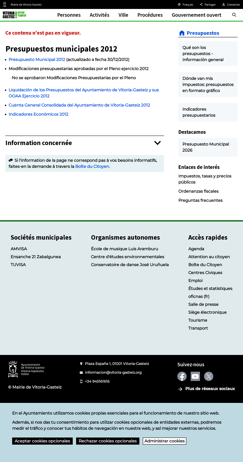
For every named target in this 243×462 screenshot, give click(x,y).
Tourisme (197, 342)
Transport (198, 350)
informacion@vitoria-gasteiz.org (113, 395)
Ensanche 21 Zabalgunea (36, 279)
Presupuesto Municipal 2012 (37, 59)
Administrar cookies (164, 441)
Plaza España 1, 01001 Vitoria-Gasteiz (117, 386)
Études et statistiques (210, 310)
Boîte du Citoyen (205, 287)
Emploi (195, 302)
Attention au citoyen (209, 279)
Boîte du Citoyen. (92, 166)
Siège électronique (207, 334)
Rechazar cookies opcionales (108, 441)
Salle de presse (203, 326)
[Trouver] (234, 15)
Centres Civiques (205, 294)
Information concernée (38, 143)
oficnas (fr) (198, 318)
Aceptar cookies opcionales (42, 441)
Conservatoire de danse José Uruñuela (130, 287)
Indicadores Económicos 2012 (38, 114)
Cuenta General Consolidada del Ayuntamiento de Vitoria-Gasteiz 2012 (79, 105)
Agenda (196, 271)
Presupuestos (203, 33)
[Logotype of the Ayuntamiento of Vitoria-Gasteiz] (26, 391)
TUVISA (18, 287)
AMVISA (19, 271)
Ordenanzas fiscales (198, 213)
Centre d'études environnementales (127, 279)
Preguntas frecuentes (200, 222)
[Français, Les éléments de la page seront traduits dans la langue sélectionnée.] (185, 4)
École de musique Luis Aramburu (124, 271)
